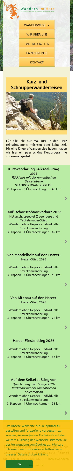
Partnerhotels (37, 43)
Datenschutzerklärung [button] (33, 454)
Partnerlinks (36, 53)
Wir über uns (36, 34)
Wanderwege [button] (36, 25)
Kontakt (37, 62)
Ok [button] (19, 464)
